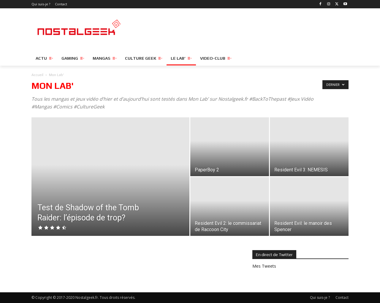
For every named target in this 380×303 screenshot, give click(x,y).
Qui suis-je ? (320, 297)
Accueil (37, 75)
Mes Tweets (264, 266)
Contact (342, 297)
